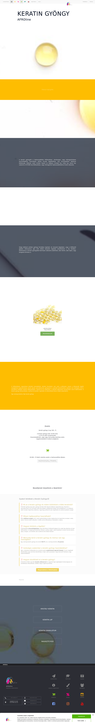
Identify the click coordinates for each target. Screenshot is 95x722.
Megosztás (21, 579)
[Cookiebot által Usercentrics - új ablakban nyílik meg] (8, 719)
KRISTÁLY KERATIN (47, 609)
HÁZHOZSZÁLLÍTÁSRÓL (47, 461)
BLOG (39, 1)
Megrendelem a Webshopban (47, 572)
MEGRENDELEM (47, 333)
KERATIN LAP (47, 620)
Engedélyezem (81, 708)
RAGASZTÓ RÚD (47, 641)
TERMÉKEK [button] (85, 1)
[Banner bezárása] (92, 706)
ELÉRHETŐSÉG (6, 1)
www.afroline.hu (33, 703)
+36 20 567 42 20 (33, 697)
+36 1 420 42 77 (14, 697)
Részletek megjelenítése (23, 719)
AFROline (9, 686)
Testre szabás (82, 712)
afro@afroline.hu (33, 700)
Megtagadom (82, 716)
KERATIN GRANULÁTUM (47, 630)
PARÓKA (91, 1)
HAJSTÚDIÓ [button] (33, 1)
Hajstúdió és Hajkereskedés (12, 688)
